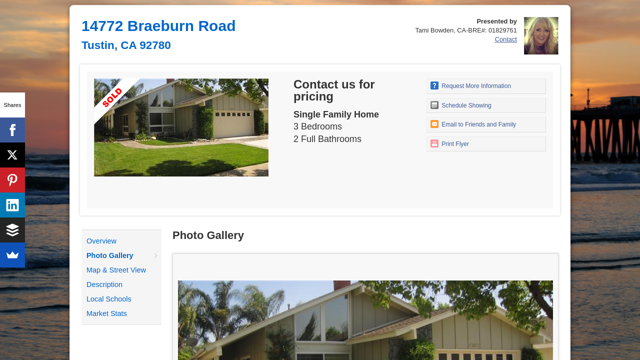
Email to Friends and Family (473, 124)
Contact (506, 39)
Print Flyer (449, 144)
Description (104, 284)
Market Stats (106, 314)
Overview (101, 241)
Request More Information (470, 86)
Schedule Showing (461, 105)
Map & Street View (116, 270)
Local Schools (109, 299)
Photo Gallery (110, 256)
